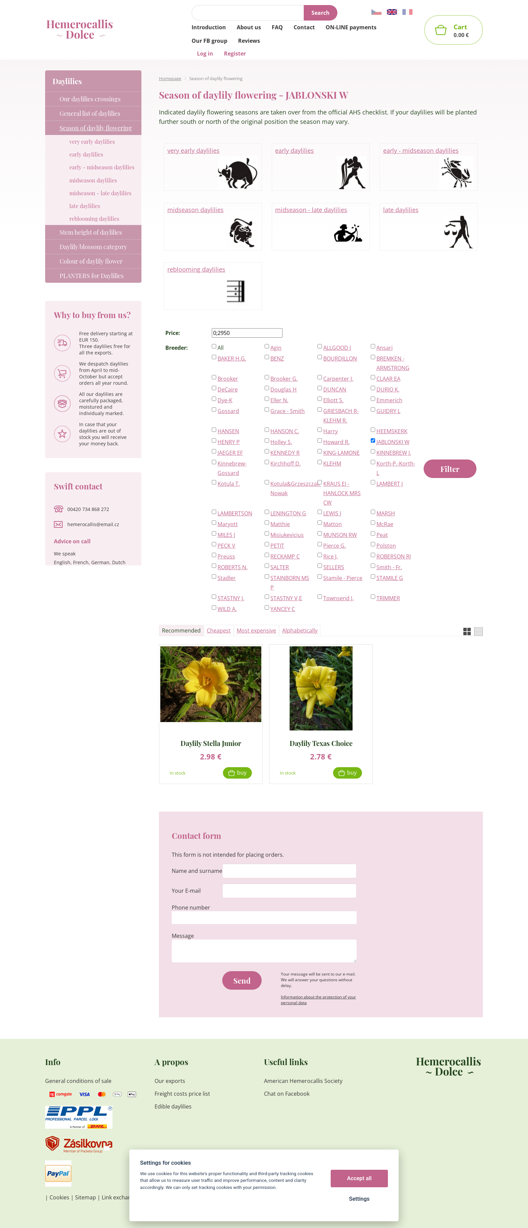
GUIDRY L (388, 411)
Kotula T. (229, 483)
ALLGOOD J (337, 347)
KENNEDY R (285, 452)
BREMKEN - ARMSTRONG (392, 363)
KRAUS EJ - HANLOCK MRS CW (342, 493)
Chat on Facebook (286, 1093)
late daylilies (428, 227)
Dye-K (225, 400)
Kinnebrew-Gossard (232, 468)
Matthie (280, 524)
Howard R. (336, 442)
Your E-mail (186, 890)
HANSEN (228, 431)
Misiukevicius (287, 535)
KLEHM (332, 463)
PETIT (277, 545)
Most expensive (256, 630)
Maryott (228, 524)
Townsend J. (338, 598)
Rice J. (330, 556)
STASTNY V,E (286, 598)
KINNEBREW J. (393, 452)
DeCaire (228, 389)
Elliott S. (333, 400)
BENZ (277, 358)
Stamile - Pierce (342, 578)
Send (242, 981)
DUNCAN (334, 389)
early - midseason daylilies (428, 167)
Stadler (227, 578)
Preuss (226, 556)
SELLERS (333, 567)
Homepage (170, 78)
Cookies (59, 1197)
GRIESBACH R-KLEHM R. (341, 415)
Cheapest (219, 630)
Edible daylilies (173, 1106)
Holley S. (281, 442)
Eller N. (279, 400)
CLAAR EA (388, 378)
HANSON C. (284, 431)
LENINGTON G (288, 513)
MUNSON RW (340, 535)
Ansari (384, 347)
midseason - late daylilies (320, 227)
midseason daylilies (212, 227)
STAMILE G (389, 578)
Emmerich (389, 400)
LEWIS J (332, 513)
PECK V (226, 545)
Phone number (191, 907)
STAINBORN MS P (289, 582)
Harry (330, 431)
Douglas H (283, 389)
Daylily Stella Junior (210, 743)
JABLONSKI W (392, 442)
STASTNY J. (231, 598)
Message (183, 936)
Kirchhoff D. (285, 463)
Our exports (171, 1081)
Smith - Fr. (389, 567)
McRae (384, 524)
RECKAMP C (285, 556)
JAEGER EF (230, 452)
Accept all (359, 1178)
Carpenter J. (338, 378)
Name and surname (197, 871)
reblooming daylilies (212, 286)
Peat (382, 535)
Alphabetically (300, 630)
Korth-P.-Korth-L (395, 468)
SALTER (279, 567)
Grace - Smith (287, 411)
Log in (205, 53)
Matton (332, 524)
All (221, 347)
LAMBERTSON (235, 513)
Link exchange (119, 1197)
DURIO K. (387, 389)
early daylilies (320, 167)
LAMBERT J (389, 483)
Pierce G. (334, 545)
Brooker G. (284, 378)
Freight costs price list (182, 1093)
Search (320, 12)
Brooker (228, 378)
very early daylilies (212, 167)
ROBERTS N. (233, 567)
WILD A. (227, 609)
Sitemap (85, 1197)
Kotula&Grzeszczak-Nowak (290, 488)
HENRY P (229, 442)
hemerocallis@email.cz (93, 524)
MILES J (226, 535)
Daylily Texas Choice (321, 743)
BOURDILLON (340, 358)
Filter (449, 469)
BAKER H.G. (232, 358)
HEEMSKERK (391, 431)
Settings (359, 1199)
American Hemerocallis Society (303, 1081)
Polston (386, 545)
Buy (241, 772)
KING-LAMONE (341, 452)
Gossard (228, 411)
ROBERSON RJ (393, 556)
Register (235, 53)
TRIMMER (388, 598)
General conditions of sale (78, 1081)
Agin (276, 347)
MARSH (385, 513)
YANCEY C (282, 609)
